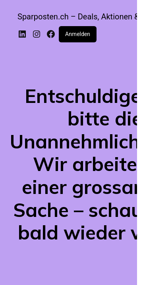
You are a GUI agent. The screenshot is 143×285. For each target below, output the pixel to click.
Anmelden (77, 34)
